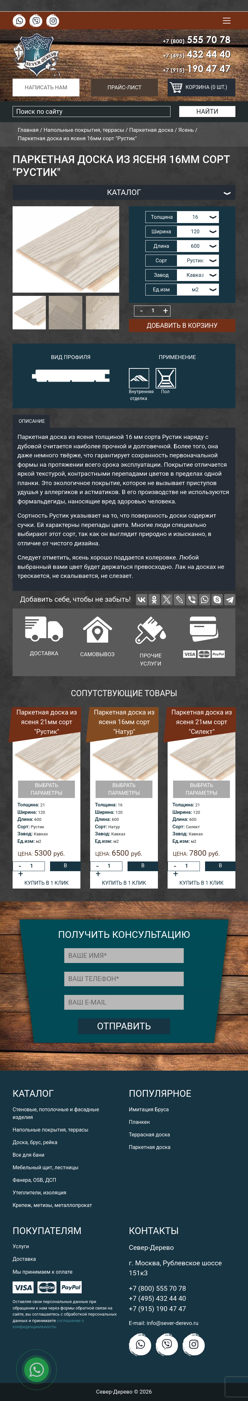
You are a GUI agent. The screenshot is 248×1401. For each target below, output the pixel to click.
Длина (161, 246)
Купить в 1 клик (47, 883)
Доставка (24, 1259)
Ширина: (27, 812)
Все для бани (28, 1155)
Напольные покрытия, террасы (50, 1130)
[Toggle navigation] (226, 21)
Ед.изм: (26, 841)
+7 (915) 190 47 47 (157, 1309)
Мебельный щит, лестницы (45, 1167)
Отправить (124, 1026)
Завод (161, 275)
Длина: (25, 819)
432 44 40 (197, 54)
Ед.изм (161, 290)
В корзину (66, 866)
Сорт (161, 261)
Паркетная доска (149, 1147)
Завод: (25, 834)
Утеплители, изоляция (39, 1193)
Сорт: (23, 827)
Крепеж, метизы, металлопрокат (52, 1205)
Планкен (139, 1122)
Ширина (161, 232)
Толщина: (28, 805)
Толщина (162, 217)
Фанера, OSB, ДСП (34, 1180)
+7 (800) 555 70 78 (157, 1288)
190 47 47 (197, 68)
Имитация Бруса (149, 1109)
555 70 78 (197, 39)
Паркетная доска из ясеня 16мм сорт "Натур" (124, 721)
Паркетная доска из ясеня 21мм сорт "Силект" (201, 721)
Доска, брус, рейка (35, 1142)
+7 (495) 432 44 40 (157, 1298)
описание (31, 421)
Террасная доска (149, 1135)
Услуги (21, 1246)
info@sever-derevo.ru (172, 1323)
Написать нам (46, 87)
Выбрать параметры (46, 789)
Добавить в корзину (182, 325)
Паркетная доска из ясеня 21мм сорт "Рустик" (46, 721)
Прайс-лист (125, 87)
